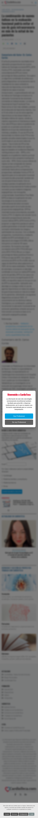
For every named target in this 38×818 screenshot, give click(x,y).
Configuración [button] (23, 814)
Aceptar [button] (7, 814)
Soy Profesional (19, 416)
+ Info (31, 814)
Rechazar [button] (14, 814)
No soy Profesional (19, 422)
